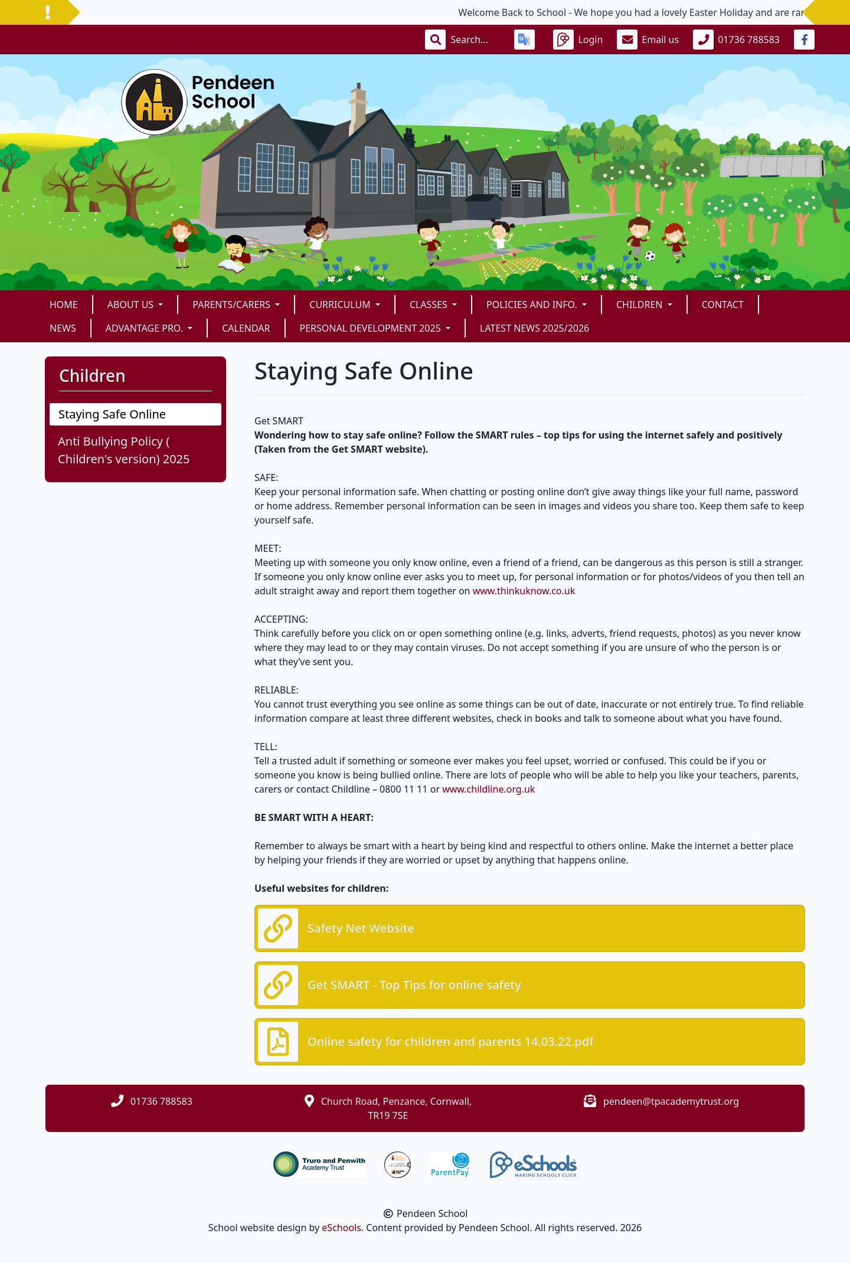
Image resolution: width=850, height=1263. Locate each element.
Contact (723, 304)
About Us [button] (131, 304)
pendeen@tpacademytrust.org (671, 1101)
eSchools (341, 1227)
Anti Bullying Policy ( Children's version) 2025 (123, 450)
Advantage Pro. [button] (145, 328)
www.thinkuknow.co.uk (524, 590)
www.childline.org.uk (488, 789)
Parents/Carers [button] (232, 304)
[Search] (475, 40)
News (63, 328)
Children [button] (640, 304)
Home (64, 304)
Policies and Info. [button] (533, 304)
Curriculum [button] (341, 304)
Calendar (246, 328)
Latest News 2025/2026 (534, 328)
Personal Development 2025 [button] (371, 328)
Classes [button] (430, 304)
